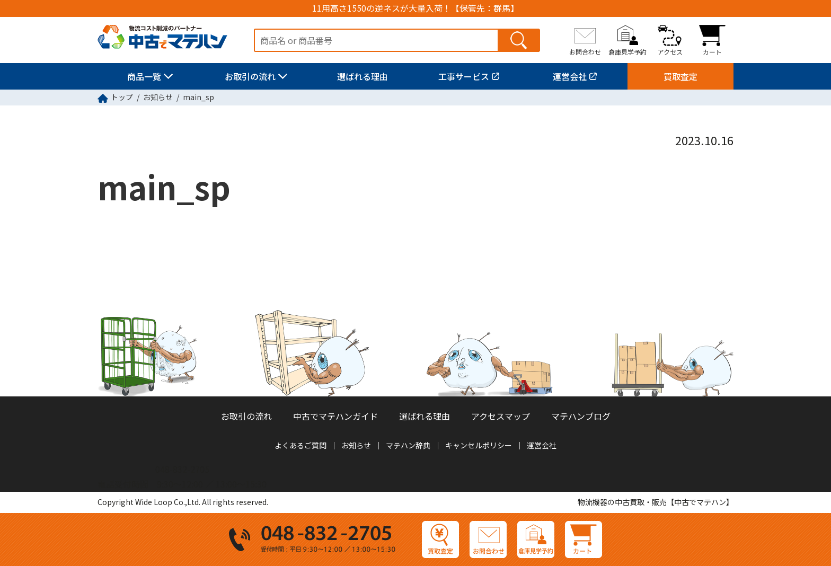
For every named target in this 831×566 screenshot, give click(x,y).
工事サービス (463, 76)
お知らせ (158, 97)
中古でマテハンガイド (335, 416)
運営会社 (570, 76)
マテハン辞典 (408, 445)
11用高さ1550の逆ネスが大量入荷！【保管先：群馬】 (415, 8)
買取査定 (680, 76)
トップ (122, 97)
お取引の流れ (250, 76)
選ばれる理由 (362, 76)
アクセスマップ (500, 416)
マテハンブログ (581, 416)
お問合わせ (585, 51)
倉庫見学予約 (627, 51)
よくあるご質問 (300, 445)
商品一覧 (144, 76)
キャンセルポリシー (478, 445)
